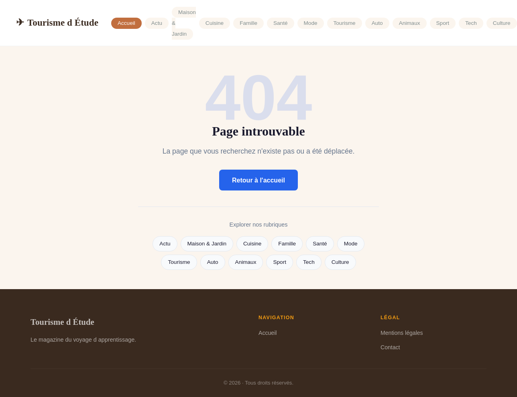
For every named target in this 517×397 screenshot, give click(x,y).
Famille (248, 23)
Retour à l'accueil (258, 180)
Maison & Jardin (206, 244)
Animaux (409, 23)
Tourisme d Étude (57, 22)
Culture (502, 23)
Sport (443, 23)
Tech (471, 23)
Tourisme (345, 23)
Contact (390, 347)
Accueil (126, 23)
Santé (280, 23)
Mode (311, 23)
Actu (156, 23)
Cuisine (215, 23)
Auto (377, 23)
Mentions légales (402, 333)
